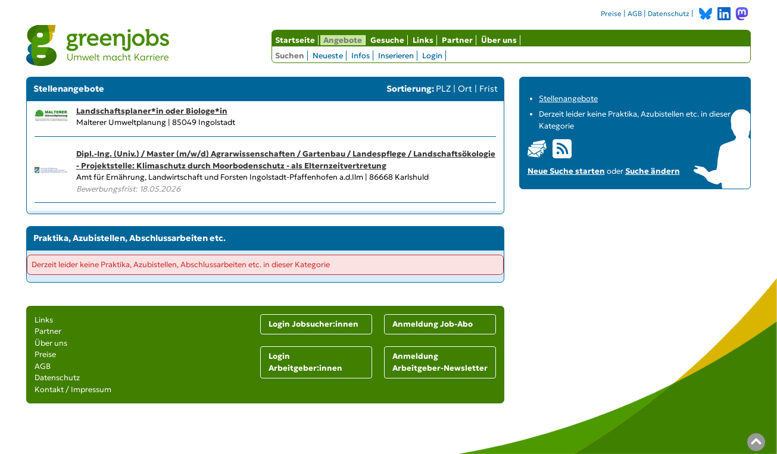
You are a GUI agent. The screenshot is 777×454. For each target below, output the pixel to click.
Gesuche (387, 40)
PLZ (443, 88)
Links (423, 40)
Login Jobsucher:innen (313, 324)
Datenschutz (668, 14)
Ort (465, 88)
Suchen (289, 56)
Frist (488, 88)
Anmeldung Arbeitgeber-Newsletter (440, 362)
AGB (635, 14)
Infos (360, 56)
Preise (611, 14)
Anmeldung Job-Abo (432, 324)
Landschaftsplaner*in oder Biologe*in (151, 111)
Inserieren (396, 56)
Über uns (499, 40)
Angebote (342, 40)
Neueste (328, 56)
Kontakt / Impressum (73, 389)
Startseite (295, 40)
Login (432, 56)
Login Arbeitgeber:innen (305, 362)
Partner (457, 40)
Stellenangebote (568, 98)
